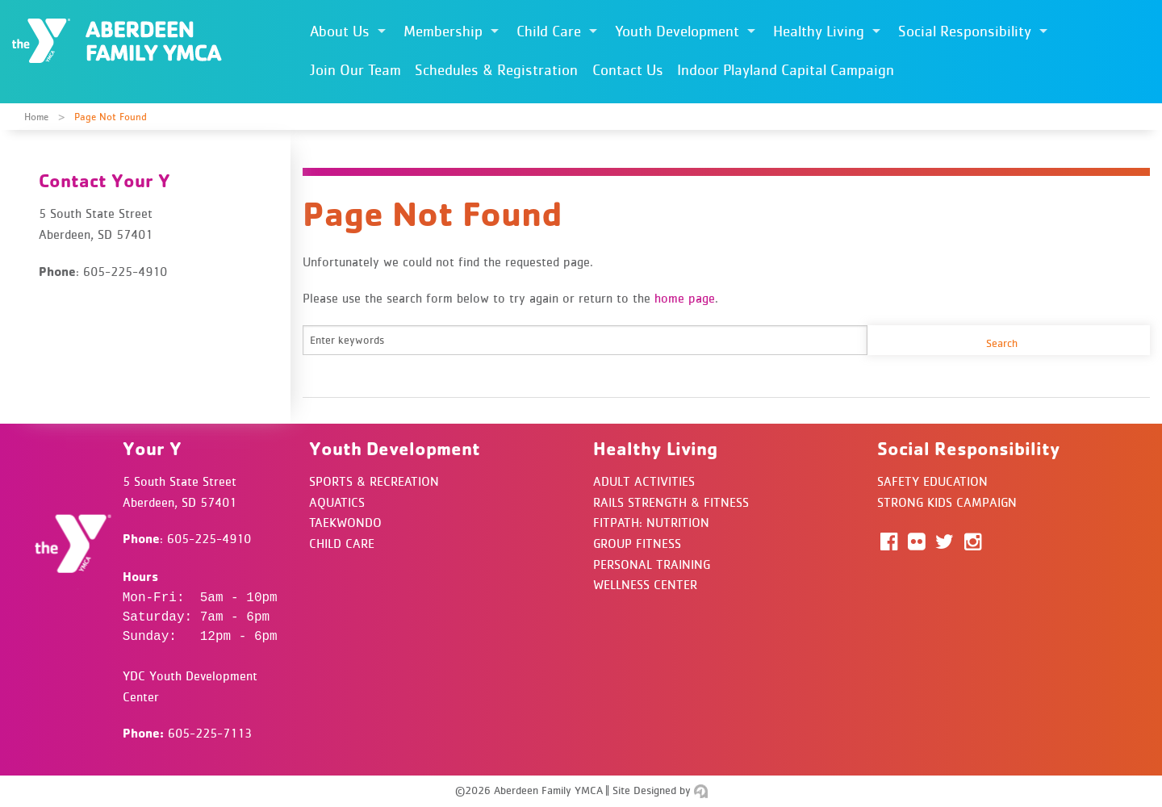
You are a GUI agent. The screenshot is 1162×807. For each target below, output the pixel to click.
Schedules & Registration (496, 69)
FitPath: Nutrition (651, 522)
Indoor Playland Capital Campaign (785, 69)
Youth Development (677, 31)
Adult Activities (644, 481)
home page (684, 298)
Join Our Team (355, 69)
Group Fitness (637, 543)
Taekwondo (345, 522)
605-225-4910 (209, 538)
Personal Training (651, 564)
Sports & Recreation (374, 481)
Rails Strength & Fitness (671, 502)
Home (36, 117)
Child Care (548, 31)
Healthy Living (818, 31)
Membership (443, 31)
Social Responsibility (964, 31)
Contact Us (627, 69)
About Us (340, 31)
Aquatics (337, 502)
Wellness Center (645, 584)
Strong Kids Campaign (947, 502)
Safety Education (932, 481)
